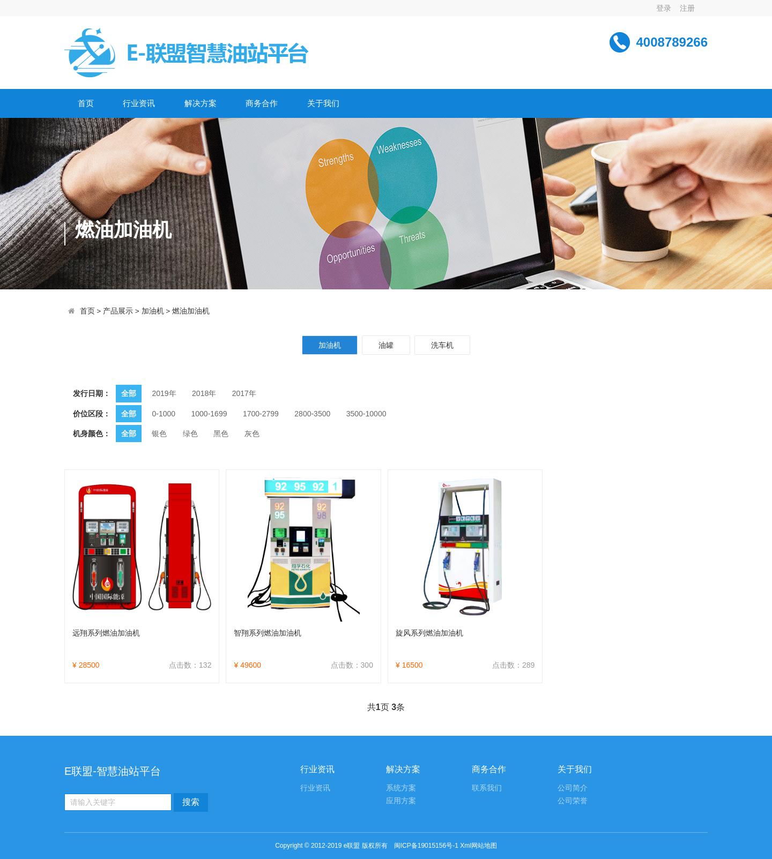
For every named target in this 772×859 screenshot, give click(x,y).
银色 (159, 433)
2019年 (164, 393)
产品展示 (118, 311)
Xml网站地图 (478, 845)
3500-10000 (366, 413)
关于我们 (323, 103)
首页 (86, 103)
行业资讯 (139, 103)
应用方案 (401, 801)
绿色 (190, 433)
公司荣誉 (573, 801)
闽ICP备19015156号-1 (426, 845)
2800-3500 (312, 413)
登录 (663, 8)
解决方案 (200, 103)
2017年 (244, 393)
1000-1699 (209, 413)
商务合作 (262, 103)
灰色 (251, 433)
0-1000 (163, 413)
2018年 (204, 393)
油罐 (386, 345)
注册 (687, 8)
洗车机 (442, 345)
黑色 (220, 433)
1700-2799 (261, 413)
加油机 (153, 311)
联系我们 (487, 788)
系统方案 (401, 788)
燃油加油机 (191, 311)
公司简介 (573, 788)
